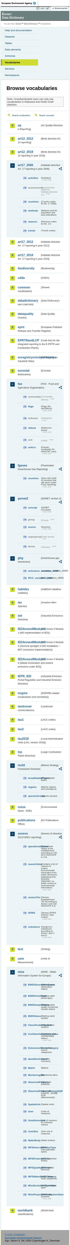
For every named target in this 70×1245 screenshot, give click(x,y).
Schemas (10, 56)
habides (23, 589)
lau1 (21, 719)
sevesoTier (34, 897)
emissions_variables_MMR (34, 570)
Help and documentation (18, 30)
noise (22, 807)
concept (32, 507)
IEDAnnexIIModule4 (29, 659)
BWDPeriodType (34, 996)
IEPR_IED (24, 676)
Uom (30, 1111)
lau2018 (23, 738)
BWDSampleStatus (34, 1004)
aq (19, 125)
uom (21, 958)
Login (42, 8)
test (20, 949)
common (24, 287)
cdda (21, 277)
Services (9, 68)
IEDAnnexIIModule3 (29, 642)
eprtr (21, 327)
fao (20, 383)
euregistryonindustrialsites (29, 357)
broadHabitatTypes (34, 778)
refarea (32, 428)
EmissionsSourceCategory (34, 1048)
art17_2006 (25, 165)
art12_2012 (25, 138)
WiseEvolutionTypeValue (34, 1185)
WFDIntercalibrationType (34, 1147)
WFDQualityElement (34, 1167)
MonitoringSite (34, 1075)
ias (20, 602)
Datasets (10, 36)
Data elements (13, 49)
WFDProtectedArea (34, 1158)
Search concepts (46, 115)
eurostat (23, 370)
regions (32, 787)
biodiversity (26, 268)
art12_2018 (25, 151)
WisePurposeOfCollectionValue (34, 1194)
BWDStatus (34, 1016)
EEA (20, 3)
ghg (20, 558)
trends (31, 230)
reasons (32, 221)
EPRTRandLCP (28, 340)
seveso (23, 833)
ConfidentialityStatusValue (34, 1034)
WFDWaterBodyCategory (34, 1176)
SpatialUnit (34, 1104)
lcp (20, 752)
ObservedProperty (34, 1082)
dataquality (25, 313)
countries (33, 201)
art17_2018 (25, 255)
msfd (21, 765)
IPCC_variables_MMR (34, 578)
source (32, 527)
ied (20, 615)
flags (31, 406)
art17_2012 (25, 241)
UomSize (33, 1131)
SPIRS (31, 912)
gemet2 (23, 498)
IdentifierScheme (34, 1059)
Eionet (18, 24)
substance (34, 926)
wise (21, 971)
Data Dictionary (31, 24)
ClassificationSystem (34, 1025)
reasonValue (34, 864)
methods (33, 210)
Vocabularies (12, 62)
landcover (25, 706)
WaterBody (34, 1140)
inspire (22, 693)
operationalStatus (34, 846)
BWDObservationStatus (34, 984)
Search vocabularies (21, 115)
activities (33, 178)
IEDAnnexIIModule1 (29, 629)
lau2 (21, 729)
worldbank (25, 1210)
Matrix (31, 1068)
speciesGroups (34, 796)
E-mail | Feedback (15, 1234)
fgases (22, 465)
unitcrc (32, 447)
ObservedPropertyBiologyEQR (34, 1091)
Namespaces (12, 75)
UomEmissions (34, 1120)
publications (26, 820)
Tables (8, 43)
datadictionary (28, 300)
